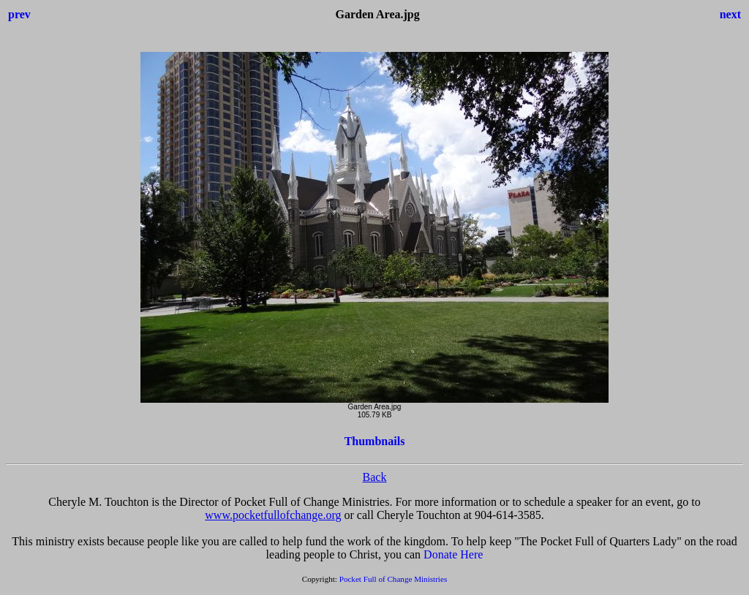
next (730, 14)
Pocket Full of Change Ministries (393, 579)
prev (19, 14)
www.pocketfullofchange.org (273, 515)
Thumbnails (375, 441)
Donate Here (453, 554)
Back (375, 477)
